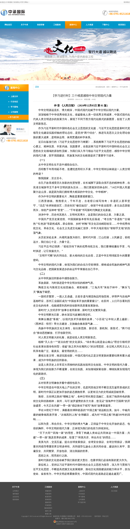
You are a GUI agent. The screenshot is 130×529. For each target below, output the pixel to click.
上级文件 (14, 96)
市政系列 (48, 494)
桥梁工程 (48, 514)
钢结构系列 (48, 508)
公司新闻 (14, 112)
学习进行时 (14, 117)
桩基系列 (48, 497)
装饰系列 (48, 499)
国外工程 (48, 511)
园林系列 (48, 502)
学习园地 (14, 107)
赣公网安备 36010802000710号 (65, 522)
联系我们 (127, 2)
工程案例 (57, 25)
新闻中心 (73, 25)
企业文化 (16, 497)
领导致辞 (16, 494)
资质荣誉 (40, 25)
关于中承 (24, 25)
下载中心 (105, 25)
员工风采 (114, 491)
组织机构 (16, 499)
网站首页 (8, 25)
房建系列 (48, 491)
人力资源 (89, 25)
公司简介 (16, 491)
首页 (108, 87)
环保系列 (48, 505)
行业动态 (14, 102)
